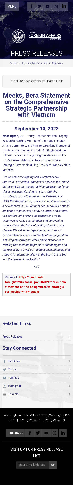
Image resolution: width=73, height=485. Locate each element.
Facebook (31, 6)
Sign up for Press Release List (36, 81)
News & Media (31, 63)
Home (13, 63)
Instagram (56, 6)
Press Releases (37, 53)
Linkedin (64, 6)
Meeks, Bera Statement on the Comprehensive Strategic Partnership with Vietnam (36, 105)
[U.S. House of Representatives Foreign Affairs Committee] (36, 36)
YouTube (48, 6)
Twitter (39, 6)
